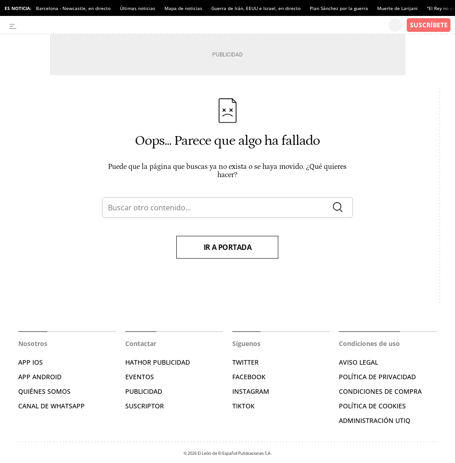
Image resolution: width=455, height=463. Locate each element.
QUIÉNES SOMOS (44, 391)
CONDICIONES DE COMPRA (380, 391)
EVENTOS (139, 376)
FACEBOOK (249, 376)
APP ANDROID (39, 376)
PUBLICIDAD (143, 391)
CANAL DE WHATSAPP (51, 406)
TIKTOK (243, 406)
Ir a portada (228, 247)
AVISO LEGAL (358, 362)
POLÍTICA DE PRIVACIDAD (377, 376)
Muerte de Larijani (397, 8)
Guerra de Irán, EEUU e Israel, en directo (256, 8)
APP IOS (30, 362)
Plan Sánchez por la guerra (339, 8)
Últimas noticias (137, 8)
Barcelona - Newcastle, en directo (73, 8)
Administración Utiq (374, 420)
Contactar (140, 343)
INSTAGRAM (250, 391)
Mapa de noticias (183, 8)
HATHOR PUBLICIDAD (157, 362)
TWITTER (245, 362)
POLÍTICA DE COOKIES (372, 406)
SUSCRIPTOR (144, 406)
